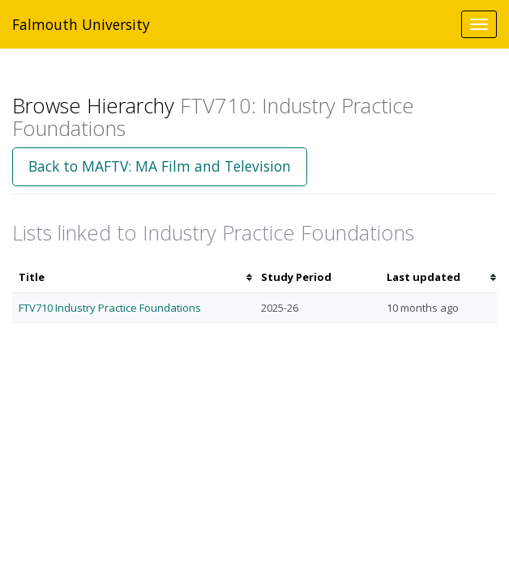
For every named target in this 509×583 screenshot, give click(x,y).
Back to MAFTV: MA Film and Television (159, 166)
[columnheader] (133, 277)
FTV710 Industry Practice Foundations (110, 307)
